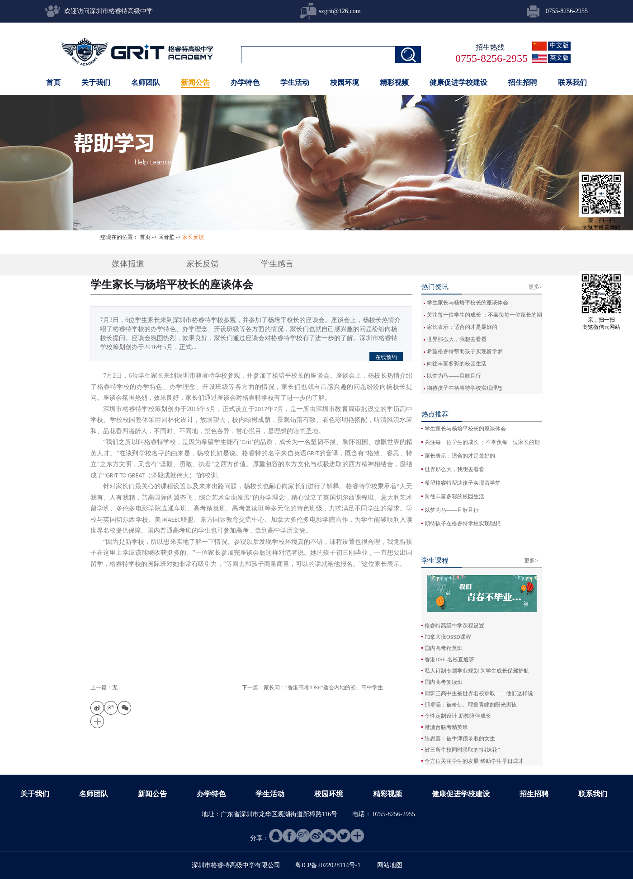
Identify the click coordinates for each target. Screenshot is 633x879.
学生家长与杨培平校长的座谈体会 (467, 302)
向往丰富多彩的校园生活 (457, 363)
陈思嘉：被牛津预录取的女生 (460, 738)
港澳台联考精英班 (446, 727)
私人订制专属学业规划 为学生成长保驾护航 (477, 671)
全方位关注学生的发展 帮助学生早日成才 (474, 761)
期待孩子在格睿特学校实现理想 (465, 388)
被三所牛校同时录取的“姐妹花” (462, 750)
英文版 (559, 57)
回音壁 (166, 237)
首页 (53, 82)
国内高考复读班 (444, 682)
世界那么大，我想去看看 (457, 339)
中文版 (559, 45)
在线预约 (386, 357)
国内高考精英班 (444, 648)
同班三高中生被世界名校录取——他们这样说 (479, 693)
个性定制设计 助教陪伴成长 (458, 716)
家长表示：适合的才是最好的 (462, 327)
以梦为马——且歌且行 (454, 376)
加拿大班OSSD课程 (448, 637)
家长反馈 (193, 237)
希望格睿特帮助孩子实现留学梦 (465, 351)
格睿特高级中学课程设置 (454, 625)
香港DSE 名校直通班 (449, 659)
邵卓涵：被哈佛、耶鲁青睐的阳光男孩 (471, 704)
